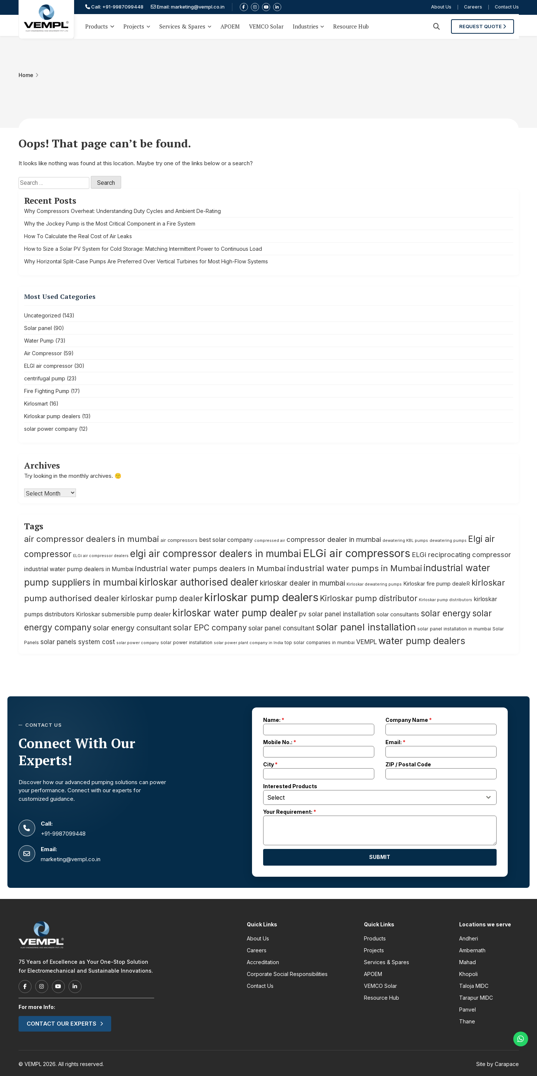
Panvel (467, 1009)
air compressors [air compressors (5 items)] (179, 540)
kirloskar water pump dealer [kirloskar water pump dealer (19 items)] (235, 613)
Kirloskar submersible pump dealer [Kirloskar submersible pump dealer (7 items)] (123, 614)
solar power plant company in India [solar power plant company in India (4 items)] (248, 642)
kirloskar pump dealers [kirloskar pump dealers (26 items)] (261, 597)
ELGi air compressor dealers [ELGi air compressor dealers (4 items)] (101, 555)
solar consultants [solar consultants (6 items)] (398, 614)
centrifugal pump (44, 378)
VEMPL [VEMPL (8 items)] (366, 642)
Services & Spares (182, 25)
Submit (379, 857)
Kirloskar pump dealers (52, 416)
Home (26, 75)
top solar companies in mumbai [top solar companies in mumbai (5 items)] (320, 642)
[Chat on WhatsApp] (520, 1039)
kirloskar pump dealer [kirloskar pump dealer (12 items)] (162, 598)
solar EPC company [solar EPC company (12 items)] (210, 627)
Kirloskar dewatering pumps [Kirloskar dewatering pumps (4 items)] (374, 584)
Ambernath (472, 950)
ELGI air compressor (48, 366)
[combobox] (379, 797)
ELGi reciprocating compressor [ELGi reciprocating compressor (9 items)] (461, 554)
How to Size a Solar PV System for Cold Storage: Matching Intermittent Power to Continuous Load (143, 249)
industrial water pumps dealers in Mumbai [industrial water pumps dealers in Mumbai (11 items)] (210, 568)
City (270, 764)
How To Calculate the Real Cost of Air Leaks (78, 236)
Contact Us (507, 7)
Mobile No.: (279, 742)
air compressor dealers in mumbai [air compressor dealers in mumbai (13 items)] (91, 539)
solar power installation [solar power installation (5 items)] (186, 642)
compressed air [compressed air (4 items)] (269, 540)
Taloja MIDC (473, 986)
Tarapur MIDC (476, 998)
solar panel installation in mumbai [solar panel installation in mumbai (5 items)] (454, 629)
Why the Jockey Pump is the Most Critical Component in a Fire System (109, 223)
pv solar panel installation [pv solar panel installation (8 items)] (337, 614)
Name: (273, 720)
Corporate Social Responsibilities (287, 974)
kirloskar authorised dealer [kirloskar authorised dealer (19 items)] (198, 582)
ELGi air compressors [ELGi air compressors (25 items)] (356, 553)
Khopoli (468, 974)
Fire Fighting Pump (46, 391)
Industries (305, 25)
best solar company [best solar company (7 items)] (226, 539)
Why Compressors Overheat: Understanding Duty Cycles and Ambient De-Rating (122, 211)
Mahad (467, 962)
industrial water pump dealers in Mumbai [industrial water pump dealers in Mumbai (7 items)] (78, 569)
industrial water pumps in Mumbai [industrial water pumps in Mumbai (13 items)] (354, 568)
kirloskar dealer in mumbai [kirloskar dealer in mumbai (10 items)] (302, 583)
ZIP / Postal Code (408, 764)
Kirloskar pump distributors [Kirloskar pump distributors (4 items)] (445, 599)
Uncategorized (42, 315)
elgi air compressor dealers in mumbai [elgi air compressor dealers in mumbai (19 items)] (215, 553)
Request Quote (487, 25)
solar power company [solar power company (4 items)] (137, 642)
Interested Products (290, 786)
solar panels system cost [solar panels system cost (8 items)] (77, 642)
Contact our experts (65, 1023)
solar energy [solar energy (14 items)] (446, 613)
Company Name (408, 720)
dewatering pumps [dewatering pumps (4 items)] (448, 540)
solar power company (50, 429)
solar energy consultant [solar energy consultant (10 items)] (132, 627)
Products (99, 25)
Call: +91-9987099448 (114, 7)
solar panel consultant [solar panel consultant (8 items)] (281, 628)
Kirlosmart (36, 403)
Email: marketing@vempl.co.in (188, 7)
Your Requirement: (289, 812)
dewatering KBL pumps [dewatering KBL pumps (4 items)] (405, 540)
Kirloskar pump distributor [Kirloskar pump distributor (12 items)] (368, 598)
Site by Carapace (497, 1064)
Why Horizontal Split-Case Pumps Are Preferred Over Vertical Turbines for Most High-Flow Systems (146, 261)
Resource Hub (351, 25)
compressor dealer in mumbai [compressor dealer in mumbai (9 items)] (333, 539)
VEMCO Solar (266, 25)
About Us (441, 7)
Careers (473, 7)
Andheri (468, 938)
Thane (467, 1021)
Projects (133, 25)
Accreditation (263, 962)
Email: (395, 742)
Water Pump (39, 340)
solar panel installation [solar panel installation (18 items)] (366, 627)
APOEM (230, 25)
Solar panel (38, 328)
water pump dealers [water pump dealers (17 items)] (421, 640)
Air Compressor (43, 353)
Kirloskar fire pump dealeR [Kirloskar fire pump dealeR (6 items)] (436, 583)
